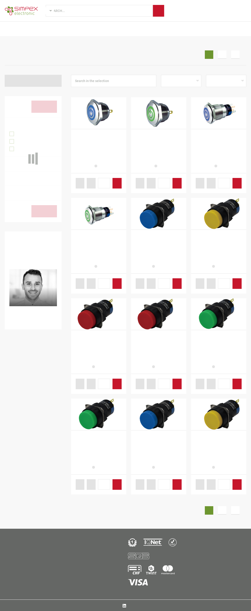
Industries (99, 28)
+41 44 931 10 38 (32, 314)
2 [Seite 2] (222, 55)
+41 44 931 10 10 (20, 580)
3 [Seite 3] (235, 55)
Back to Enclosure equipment (34, 81)
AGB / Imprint (214, 605)
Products (40, 28)
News (192, 28)
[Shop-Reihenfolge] (181, 81)
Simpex (175, 28)
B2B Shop (211, 28)
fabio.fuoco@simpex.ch (37, 321)
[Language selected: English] (46, 10)
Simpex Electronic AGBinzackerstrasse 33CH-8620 (20, 570)
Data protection (236, 605)
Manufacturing (148, 28)
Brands (121, 28)
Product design (69, 28)
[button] (80, 183)
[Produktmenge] (104, 183)
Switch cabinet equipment (52, 43)
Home (9, 43)
